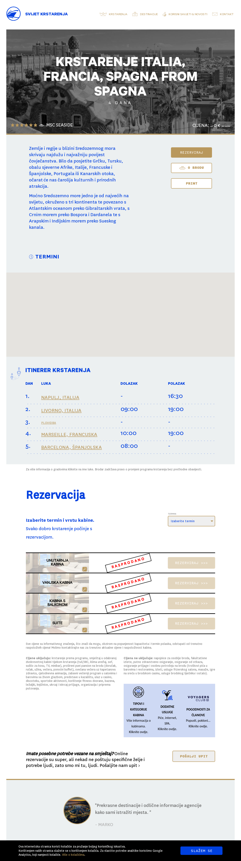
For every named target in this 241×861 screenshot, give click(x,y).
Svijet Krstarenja (46, 14)
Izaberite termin (183, 521)
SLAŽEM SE (201, 850)
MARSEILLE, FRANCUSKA (69, 434)
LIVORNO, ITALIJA (61, 410)
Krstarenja (118, 14)
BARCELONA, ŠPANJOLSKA (71, 447)
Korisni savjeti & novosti (188, 14)
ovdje (143, 732)
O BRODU (191, 168)
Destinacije (149, 14)
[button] (178, 328)
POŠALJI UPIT (194, 756)
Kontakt (227, 14)
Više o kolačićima (73, 855)
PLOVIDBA (48, 423)
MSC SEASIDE (59, 125)
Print (191, 183)
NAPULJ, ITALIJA (60, 397)
